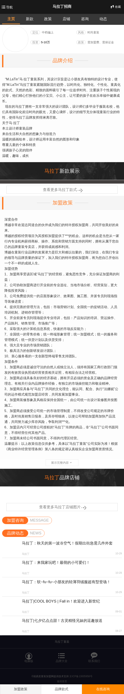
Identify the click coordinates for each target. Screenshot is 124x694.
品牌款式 (61, 689)
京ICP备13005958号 (80, 676)
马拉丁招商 (62, 6)
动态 (103, 19)
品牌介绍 (62, 60)
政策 (48, 19)
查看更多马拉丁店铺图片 (62, 507)
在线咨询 (103, 689)
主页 (11, 19)
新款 (29, 19)
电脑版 (28, 655)
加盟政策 (62, 202)
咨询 (85, 19)
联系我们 (94, 655)
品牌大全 (61, 655)
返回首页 (62, 681)
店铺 (66, 19)
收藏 (115, 6)
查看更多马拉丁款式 (62, 189)
